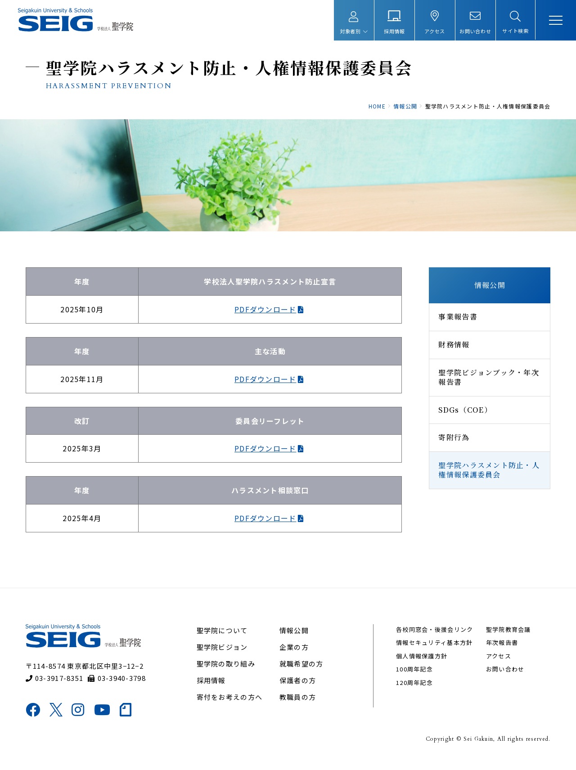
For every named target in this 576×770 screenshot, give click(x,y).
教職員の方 (297, 706)
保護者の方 (297, 689)
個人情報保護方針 (421, 665)
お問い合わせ (504, 678)
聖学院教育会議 (507, 638)
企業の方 (294, 656)
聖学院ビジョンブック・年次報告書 (487, 383)
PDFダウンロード (265, 315)
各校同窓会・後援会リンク (434, 638)
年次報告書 (501, 652)
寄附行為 (452, 443)
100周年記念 (414, 678)
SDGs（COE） (463, 415)
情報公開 (488, 291)
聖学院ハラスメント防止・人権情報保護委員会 (487, 476)
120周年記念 (414, 691)
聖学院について (222, 639)
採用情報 (211, 689)
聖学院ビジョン (222, 656)
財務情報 (452, 351)
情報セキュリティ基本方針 (434, 652)
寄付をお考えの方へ (230, 706)
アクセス (497, 665)
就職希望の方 (301, 672)
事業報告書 (456, 323)
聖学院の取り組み (226, 672)
